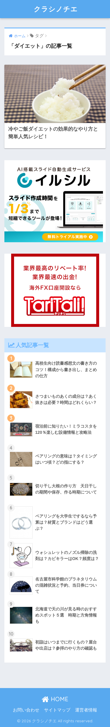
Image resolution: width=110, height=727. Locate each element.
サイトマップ (57, 710)
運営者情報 (86, 710)
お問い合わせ (26, 710)
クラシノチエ (56, 9)
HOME (55, 699)
